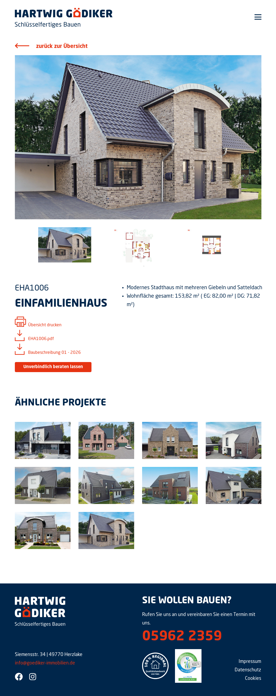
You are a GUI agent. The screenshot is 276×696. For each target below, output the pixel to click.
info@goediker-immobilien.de (45, 663)
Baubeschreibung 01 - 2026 (54, 353)
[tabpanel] (65, 244)
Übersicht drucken (45, 325)
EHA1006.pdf (41, 339)
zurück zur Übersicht (61, 46)
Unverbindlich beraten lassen (53, 367)
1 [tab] (144, 266)
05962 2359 (182, 637)
